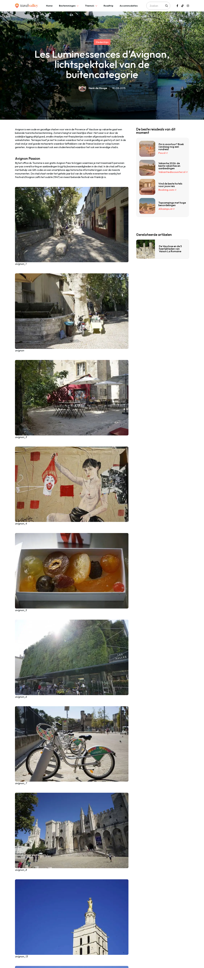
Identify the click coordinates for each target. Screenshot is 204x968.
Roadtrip (108, 5)
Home (49, 5)
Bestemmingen (67, 5)
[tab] (49, 5)
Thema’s (89, 5)
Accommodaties (129, 5)
